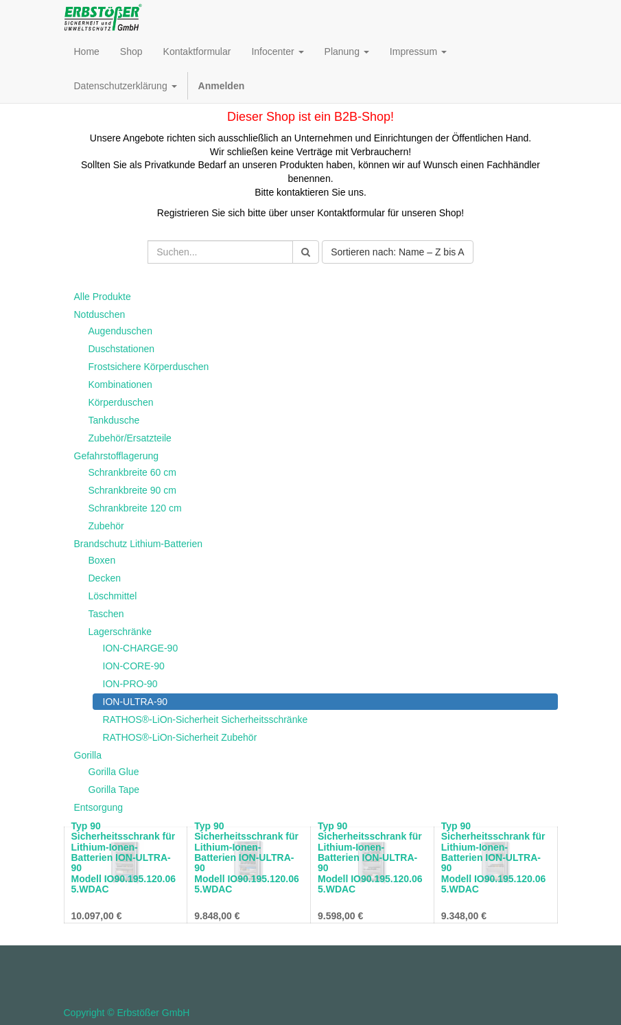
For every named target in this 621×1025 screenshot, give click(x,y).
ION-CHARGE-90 (140, 648)
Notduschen (100, 314)
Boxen (102, 560)
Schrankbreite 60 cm (132, 472)
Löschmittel (113, 595)
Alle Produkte (102, 296)
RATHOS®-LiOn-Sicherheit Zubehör (180, 737)
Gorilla (88, 755)
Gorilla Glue (114, 771)
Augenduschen (120, 330)
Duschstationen (122, 348)
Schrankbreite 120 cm (135, 508)
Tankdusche (114, 420)
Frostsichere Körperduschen (149, 366)
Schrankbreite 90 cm (132, 490)
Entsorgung (99, 807)
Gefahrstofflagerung (116, 455)
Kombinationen (120, 384)
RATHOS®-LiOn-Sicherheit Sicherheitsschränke (205, 719)
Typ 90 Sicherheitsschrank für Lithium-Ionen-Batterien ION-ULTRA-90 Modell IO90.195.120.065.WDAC (123, 857)
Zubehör (106, 525)
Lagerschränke (120, 631)
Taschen (106, 613)
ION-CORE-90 (134, 665)
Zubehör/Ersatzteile (130, 438)
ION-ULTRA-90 (135, 701)
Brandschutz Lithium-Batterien (138, 543)
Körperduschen (121, 402)
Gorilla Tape (114, 789)
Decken (105, 578)
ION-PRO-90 (130, 683)
